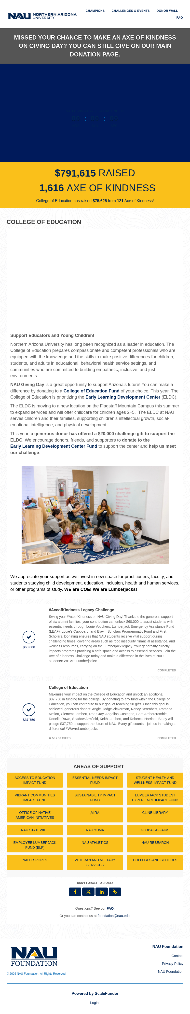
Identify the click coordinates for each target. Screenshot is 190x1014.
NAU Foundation (170, 971)
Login (94, 1003)
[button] (115, 892)
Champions (95, 11)
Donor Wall (167, 11)
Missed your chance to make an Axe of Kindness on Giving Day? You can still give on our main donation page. (95, 46)
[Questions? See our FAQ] (110, 908)
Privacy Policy (172, 964)
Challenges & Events (131, 11)
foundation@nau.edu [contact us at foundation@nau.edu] (114, 916)
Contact (177, 956)
